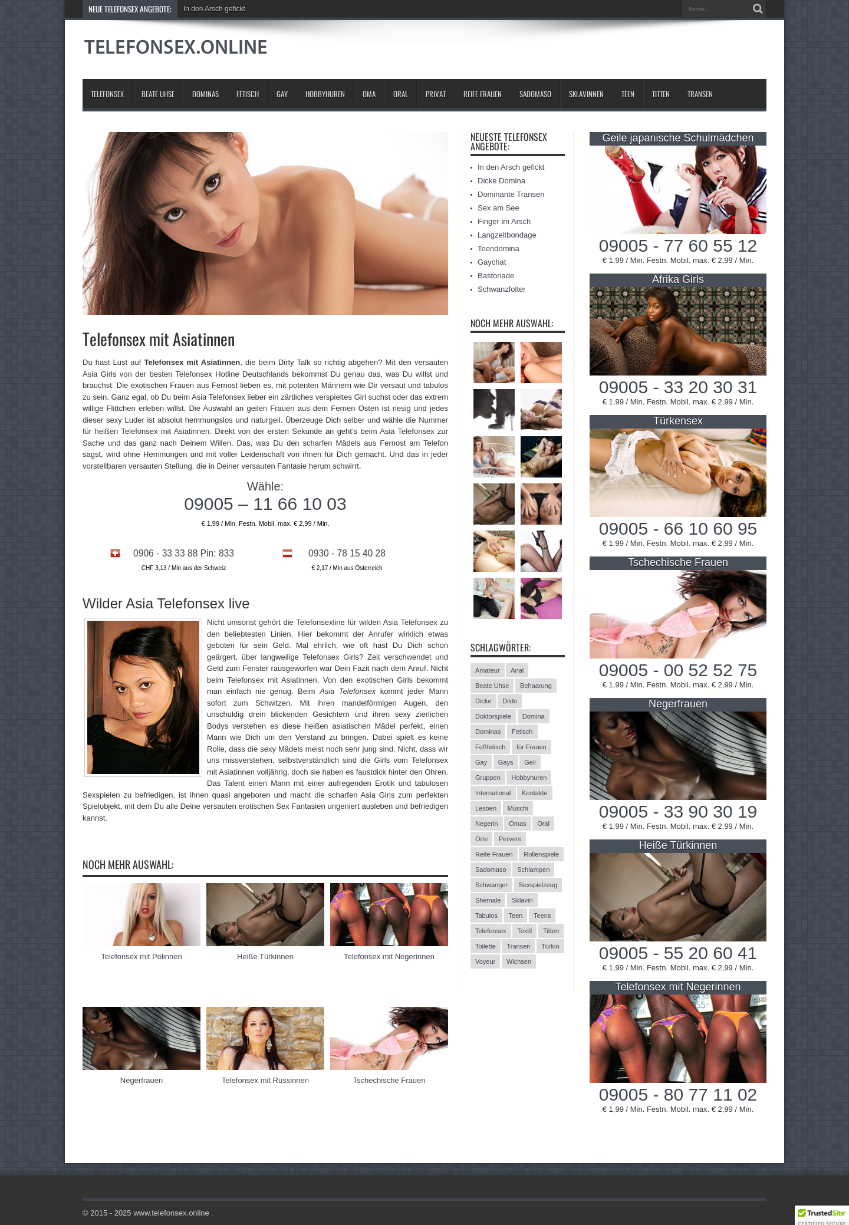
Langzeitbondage (507, 234)
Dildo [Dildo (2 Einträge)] (509, 700)
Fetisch (247, 94)
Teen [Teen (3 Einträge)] (516, 915)
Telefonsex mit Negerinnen (389, 956)
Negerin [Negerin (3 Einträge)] (486, 823)
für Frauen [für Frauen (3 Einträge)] (531, 746)
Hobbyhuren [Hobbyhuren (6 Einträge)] (529, 777)
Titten (661, 94)
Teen (627, 94)
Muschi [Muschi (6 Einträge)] (518, 808)
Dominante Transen (511, 194)
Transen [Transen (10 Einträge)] (518, 946)
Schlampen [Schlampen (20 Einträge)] (533, 869)
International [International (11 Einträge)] (493, 792)
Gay (282, 94)
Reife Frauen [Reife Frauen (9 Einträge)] (494, 854)
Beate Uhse (158, 94)
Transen (700, 94)
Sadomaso (535, 94)
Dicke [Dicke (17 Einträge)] (483, 700)
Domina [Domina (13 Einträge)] (533, 716)
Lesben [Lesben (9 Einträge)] (485, 808)
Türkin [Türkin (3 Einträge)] (550, 946)
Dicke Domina (501, 180)
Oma (369, 94)
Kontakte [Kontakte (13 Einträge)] (534, 792)
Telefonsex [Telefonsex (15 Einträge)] (490, 930)
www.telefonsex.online (171, 1212)
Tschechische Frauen (389, 1080)
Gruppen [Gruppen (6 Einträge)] (488, 777)
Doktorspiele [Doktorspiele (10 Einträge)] (493, 716)
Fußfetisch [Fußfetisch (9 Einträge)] (490, 746)
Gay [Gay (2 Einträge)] (481, 762)
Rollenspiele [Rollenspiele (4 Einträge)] (541, 854)
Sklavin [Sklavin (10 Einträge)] (522, 900)
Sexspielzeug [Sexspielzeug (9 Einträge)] (538, 884)
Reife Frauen (482, 94)
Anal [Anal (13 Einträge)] (517, 670)
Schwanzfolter (502, 289)
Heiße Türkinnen (265, 956)
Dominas (205, 94)
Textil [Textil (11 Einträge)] (524, 930)
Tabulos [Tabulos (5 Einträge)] (486, 915)
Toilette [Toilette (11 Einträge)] (485, 946)
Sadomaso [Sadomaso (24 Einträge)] (490, 869)
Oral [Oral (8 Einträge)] (543, 823)
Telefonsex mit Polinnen (141, 956)
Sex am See (498, 207)
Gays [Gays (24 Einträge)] (506, 762)
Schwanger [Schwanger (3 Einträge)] (491, 884)
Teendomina (498, 248)
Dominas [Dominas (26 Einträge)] (488, 731)
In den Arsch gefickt (214, 9)
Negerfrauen (141, 1080)
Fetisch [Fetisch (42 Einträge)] (522, 731)
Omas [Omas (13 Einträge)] (517, 823)
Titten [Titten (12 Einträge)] (551, 930)
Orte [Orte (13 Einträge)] (481, 838)
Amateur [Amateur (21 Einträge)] (487, 670)
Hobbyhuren (325, 94)
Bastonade (496, 275)
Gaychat (492, 262)
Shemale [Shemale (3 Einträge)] (488, 900)
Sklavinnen (586, 94)
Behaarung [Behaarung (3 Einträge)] (536, 685)
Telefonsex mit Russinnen (265, 1080)
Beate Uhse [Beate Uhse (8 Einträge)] (492, 685)
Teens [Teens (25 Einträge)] (542, 915)
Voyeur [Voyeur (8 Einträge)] (485, 961)
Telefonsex (107, 94)
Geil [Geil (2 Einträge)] (530, 762)
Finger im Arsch (504, 221)
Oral (400, 94)
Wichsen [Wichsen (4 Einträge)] (518, 961)
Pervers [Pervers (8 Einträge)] (510, 838)
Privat (436, 94)
